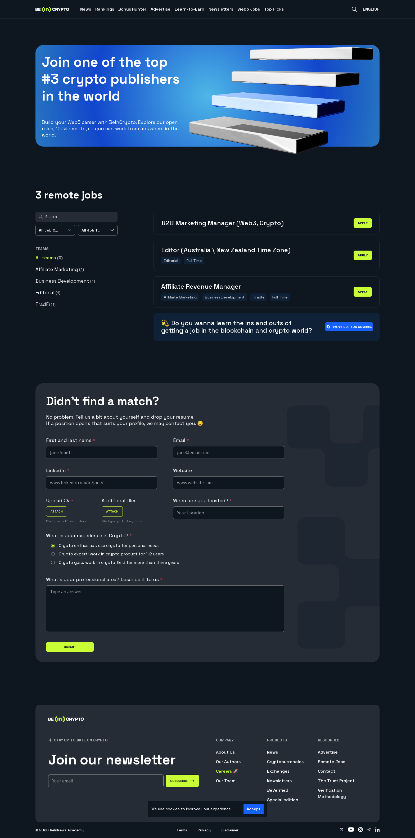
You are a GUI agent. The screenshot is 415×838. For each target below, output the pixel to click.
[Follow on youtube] (351, 830)
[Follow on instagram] (360, 830)
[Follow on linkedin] (377, 830)
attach (56, 511)
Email (181, 440)
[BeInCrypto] (66, 726)
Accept (253, 809)
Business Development (65, 281)
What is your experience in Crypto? (89, 535)
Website (182, 470)
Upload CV (59, 500)
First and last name (70, 440)
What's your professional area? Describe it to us (104, 579)
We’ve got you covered (349, 327)
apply (363, 223)
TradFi (45, 304)
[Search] (354, 9)
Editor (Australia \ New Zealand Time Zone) (226, 250)
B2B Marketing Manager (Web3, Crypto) (222, 223)
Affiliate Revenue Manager (201, 286)
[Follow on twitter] (342, 830)
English (371, 9)
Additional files (119, 500)
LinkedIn (58, 470)
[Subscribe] (182, 780)
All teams (49, 258)
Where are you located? (202, 500)
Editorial (47, 292)
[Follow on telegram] (369, 830)
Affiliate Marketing (59, 269)
